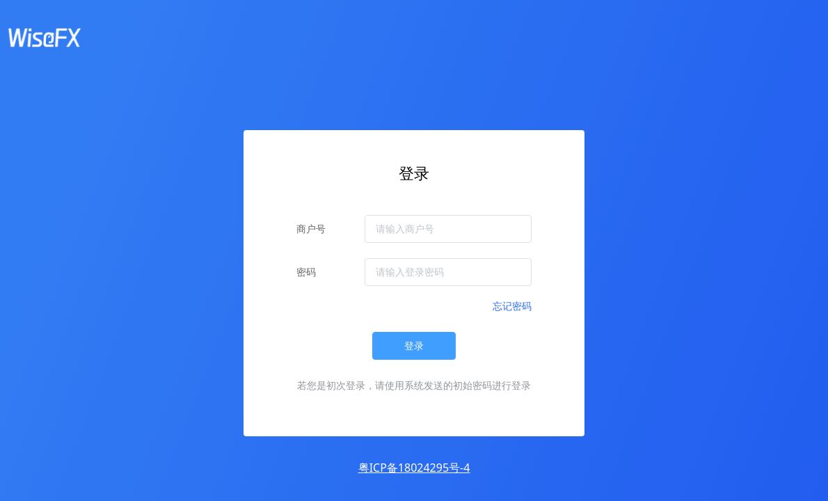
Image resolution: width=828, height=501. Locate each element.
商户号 (311, 228)
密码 (306, 271)
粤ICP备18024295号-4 (414, 467)
